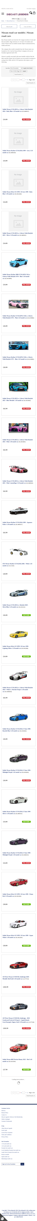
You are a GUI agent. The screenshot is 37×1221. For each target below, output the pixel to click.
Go (22, 1164)
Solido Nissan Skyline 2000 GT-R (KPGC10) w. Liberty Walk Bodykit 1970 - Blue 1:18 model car (16, 276)
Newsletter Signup (31, 8)
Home (2, 20)
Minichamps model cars (6, 1158)
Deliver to (14, 18)
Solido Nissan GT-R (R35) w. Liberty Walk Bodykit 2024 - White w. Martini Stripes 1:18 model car (18, 689)
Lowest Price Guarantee (6, 1132)
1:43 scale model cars (6, 1146)
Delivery (3, 1110)
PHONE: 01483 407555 (7, 8)
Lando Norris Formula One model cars (10, 1152)
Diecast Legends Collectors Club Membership (11, 1117)
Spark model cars (5, 1156)
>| (27, 80)
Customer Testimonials (6, 1121)
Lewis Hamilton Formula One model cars (10, 1150)
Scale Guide (4, 1130)
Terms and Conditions (6, 1134)
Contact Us (4, 1114)
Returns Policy (4, 1112)
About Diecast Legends (6, 1128)
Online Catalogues (5, 1119)
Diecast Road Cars (11, 20)
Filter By (9, 26)
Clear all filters (28, 26)
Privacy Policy (4, 1136)
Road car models (5, 1154)
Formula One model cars (7, 1148)
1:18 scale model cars (6, 1143)
